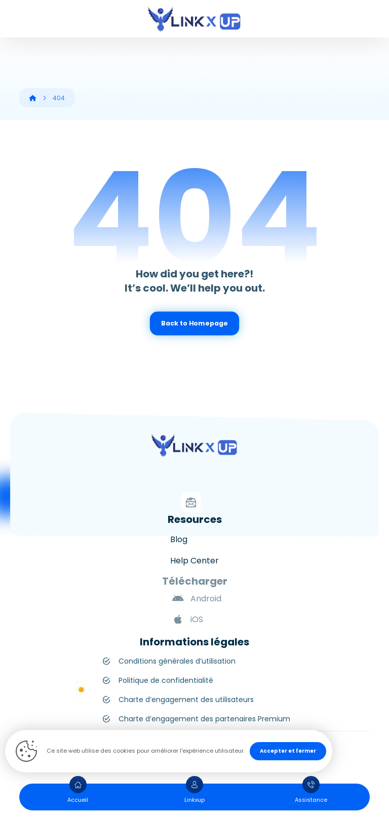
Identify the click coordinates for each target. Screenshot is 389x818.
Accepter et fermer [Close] (288, 751)
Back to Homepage (194, 323)
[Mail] (191, 502)
